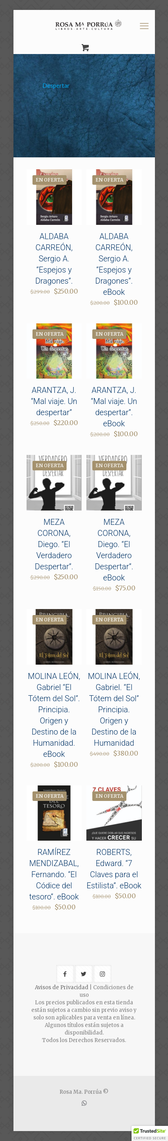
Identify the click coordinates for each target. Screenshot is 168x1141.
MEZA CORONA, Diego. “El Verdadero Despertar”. (54, 544)
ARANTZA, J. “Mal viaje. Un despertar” (54, 401)
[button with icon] (65, 974)
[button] (150, 1133)
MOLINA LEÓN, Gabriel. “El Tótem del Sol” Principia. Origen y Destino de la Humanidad (114, 709)
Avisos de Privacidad (61, 987)
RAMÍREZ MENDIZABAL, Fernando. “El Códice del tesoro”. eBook (54, 874)
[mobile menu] (144, 26)
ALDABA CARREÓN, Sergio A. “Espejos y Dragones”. (54, 259)
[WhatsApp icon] (84, 1103)
